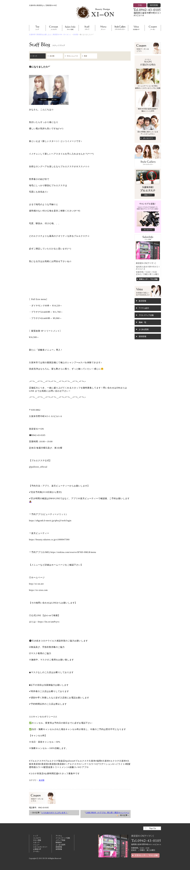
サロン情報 (37, 840)
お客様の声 (37, 849)
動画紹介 (59, 842)
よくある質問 (60, 845)
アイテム (59, 836)
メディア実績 (60, 840)
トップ (35, 836)
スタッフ (36, 842)
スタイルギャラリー (40, 847)
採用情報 (59, 849)
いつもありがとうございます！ (54, 813)
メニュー (36, 845)
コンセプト (37, 838)
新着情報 (59, 847)
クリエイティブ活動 (63, 838)
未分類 (75, 34)
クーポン (36, 851)
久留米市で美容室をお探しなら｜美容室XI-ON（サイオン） (50, 34)
